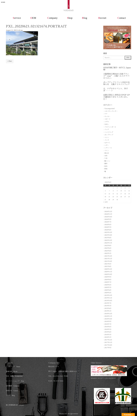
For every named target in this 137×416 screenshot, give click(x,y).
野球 (105, 169)
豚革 (105, 163)
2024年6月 (107, 224)
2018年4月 (107, 332)
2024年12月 (108, 211)
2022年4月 (107, 251)
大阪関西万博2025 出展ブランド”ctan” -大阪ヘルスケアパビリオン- (116, 76)
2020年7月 (107, 282)
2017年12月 (108, 340)
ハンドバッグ (108, 132)
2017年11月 (108, 342)
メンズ (106, 140)
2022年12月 (108, 240)
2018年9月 (107, 321)
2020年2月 (107, 292)
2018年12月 (108, 313)
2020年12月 (108, 269)
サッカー (107, 116)
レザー (106, 145)
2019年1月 (107, 311)
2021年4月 (107, 266)
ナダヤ (106, 121)
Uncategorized (109, 108)
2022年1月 (107, 253)
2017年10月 (108, 345)
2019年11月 (108, 298)
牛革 (105, 158)
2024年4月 (107, 230)
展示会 (106, 153)
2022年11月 (108, 243)
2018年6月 (107, 326)
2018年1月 (107, 337)
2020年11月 (108, 271)
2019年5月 (107, 305)
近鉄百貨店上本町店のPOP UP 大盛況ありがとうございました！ (116, 97)
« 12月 (105, 202)
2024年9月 (107, 219)
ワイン (106, 150)
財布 (105, 166)
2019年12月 (108, 295)
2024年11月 (108, 214)
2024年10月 (108, 216)
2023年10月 (108, 235)
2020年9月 (107, 277)
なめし (106, 124)
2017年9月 (107, 347)
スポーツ (107, 119)
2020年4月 (107, 290)
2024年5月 (107, 227)
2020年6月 (107, 285)
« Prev (9, 61)
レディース (108, 148)
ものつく (107, 142)
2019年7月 (107, 303)
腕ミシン (107, 161)
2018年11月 (108, 316)
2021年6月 (107, 264)
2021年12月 (108, 256)
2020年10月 (108, 274)
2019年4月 (107, 308)
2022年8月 (107, 245)
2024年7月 (107, 222)
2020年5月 (107, 287)
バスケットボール (110, 127)
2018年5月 (107, 329)
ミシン (106, 137)
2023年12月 (108, 232)
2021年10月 (108, 261)
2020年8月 (107, 279)
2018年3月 (107, 334)
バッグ (106, 129)
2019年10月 (108, 300)
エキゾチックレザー (111, 111)
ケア (105, 114)
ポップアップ (108, 134)
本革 (105, 155)
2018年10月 (108, 319)
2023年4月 (107, 237)
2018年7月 (107, 324)
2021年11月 (108, 258)
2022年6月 (107, 248)
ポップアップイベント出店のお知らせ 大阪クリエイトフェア (116, 83)
